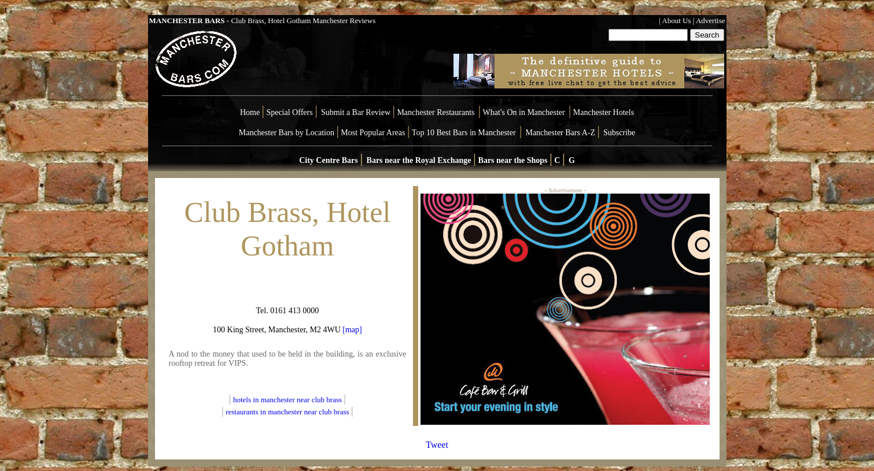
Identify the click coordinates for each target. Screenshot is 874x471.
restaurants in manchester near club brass (287, 411)
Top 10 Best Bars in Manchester (464, 132)
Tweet (437, 445)
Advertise (710, 20)
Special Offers (290, 112)
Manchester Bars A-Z (560, 132)
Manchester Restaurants (435, 112)
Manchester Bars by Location (286, 132)
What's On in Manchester (524, 112)
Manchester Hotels (603, 112)
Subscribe (619, 132)
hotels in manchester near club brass (288, 399)
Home (250, 112)
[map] (351, 329)
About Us (676, 20)
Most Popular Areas (373, 132)
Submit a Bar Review (355, 112)
